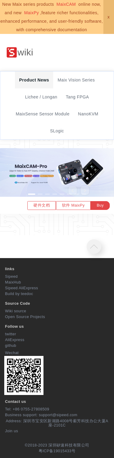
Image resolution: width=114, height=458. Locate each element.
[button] (31, 194)
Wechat (12, 353)
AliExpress (15, 340)
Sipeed (11, 276)
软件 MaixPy (73, 205)
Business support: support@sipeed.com (41, 415)
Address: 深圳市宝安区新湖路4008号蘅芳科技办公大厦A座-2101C (57, 423)
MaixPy (31, 12)
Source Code (17, 303)
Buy (100, 205)
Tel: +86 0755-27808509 (27, 409)
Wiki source (15, 311)
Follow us (14, 326)
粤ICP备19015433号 (57, 451)
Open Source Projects (25, 317)
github (10, 346)
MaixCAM (66, 4)
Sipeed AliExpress (21, 288)
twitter (10, 334)
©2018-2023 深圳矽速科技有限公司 (57, 445)
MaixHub (13, 282)
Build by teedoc (19, 294)
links (10, 269)
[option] (57, 181)
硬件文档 (41, 205)
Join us (11, 431)
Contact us (15, 402)
